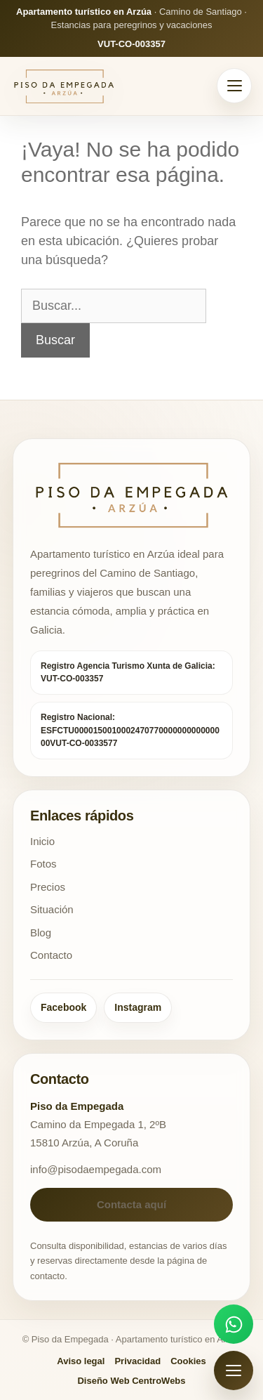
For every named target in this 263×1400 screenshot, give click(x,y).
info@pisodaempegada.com (95, 1169)
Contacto (51, 955)
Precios (47, 887)
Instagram (137, 1007)
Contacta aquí (131, 1204)
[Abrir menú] (234, 85)
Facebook (63, 1007)
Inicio (42, 841)
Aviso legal (80, 1361)
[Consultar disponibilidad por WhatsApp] (233, 1324)
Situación (52, 909)
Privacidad (137, 1361)
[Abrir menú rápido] (233, 1370)
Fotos (43, 864)
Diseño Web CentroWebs (131, 1380)
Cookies (188, 1361)
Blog (40, 932)
